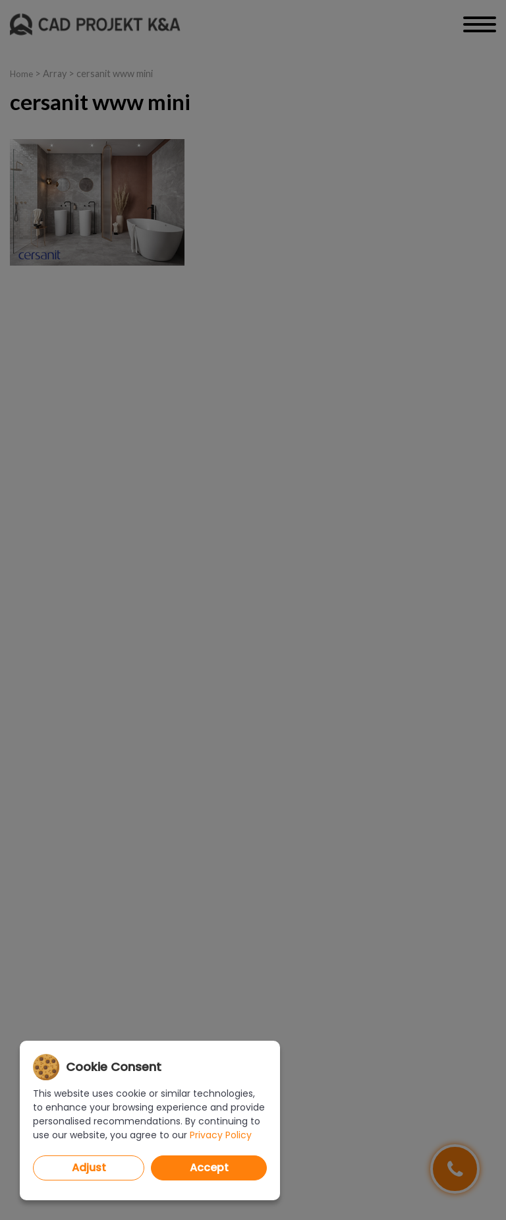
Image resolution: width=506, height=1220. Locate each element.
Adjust (89, 1167)
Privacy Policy (221, 1135)
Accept (209, 1167)
